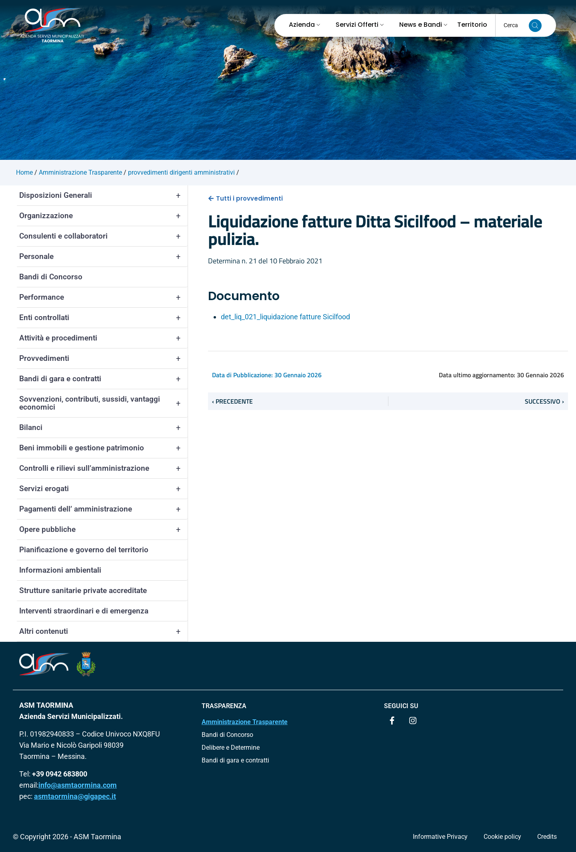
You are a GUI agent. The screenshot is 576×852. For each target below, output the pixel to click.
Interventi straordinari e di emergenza (83, 610)
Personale (103, 257)
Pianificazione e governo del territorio (83, 549)
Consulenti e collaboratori (103, 236)
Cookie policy (502, 836)
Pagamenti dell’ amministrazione (103, 509)
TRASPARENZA (224, 706)
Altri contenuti (103, 631)
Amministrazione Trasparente (245, 722)
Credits (547, 836)
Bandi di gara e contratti (103, 379)
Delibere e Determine (231, 747)
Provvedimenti (103, 358)
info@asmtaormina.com (77, 785)
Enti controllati (103, 318)
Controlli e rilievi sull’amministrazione (103, 468)
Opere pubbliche (103, 529)
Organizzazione (103, 216)
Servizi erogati (103, 489)
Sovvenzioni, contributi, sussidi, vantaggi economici (103, 403)
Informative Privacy (440, 836)
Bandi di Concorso (50, 276)
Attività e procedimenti (103, 338)
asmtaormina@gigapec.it (75, 796)
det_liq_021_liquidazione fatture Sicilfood (285, 317)
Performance (103, 297)
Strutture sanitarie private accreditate (83, 590)
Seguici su (401, 706)
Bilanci (103, 428)
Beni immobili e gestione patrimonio (103, 448)
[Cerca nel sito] (535, 25)
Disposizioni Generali (103, 195)
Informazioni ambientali (60, 570)
